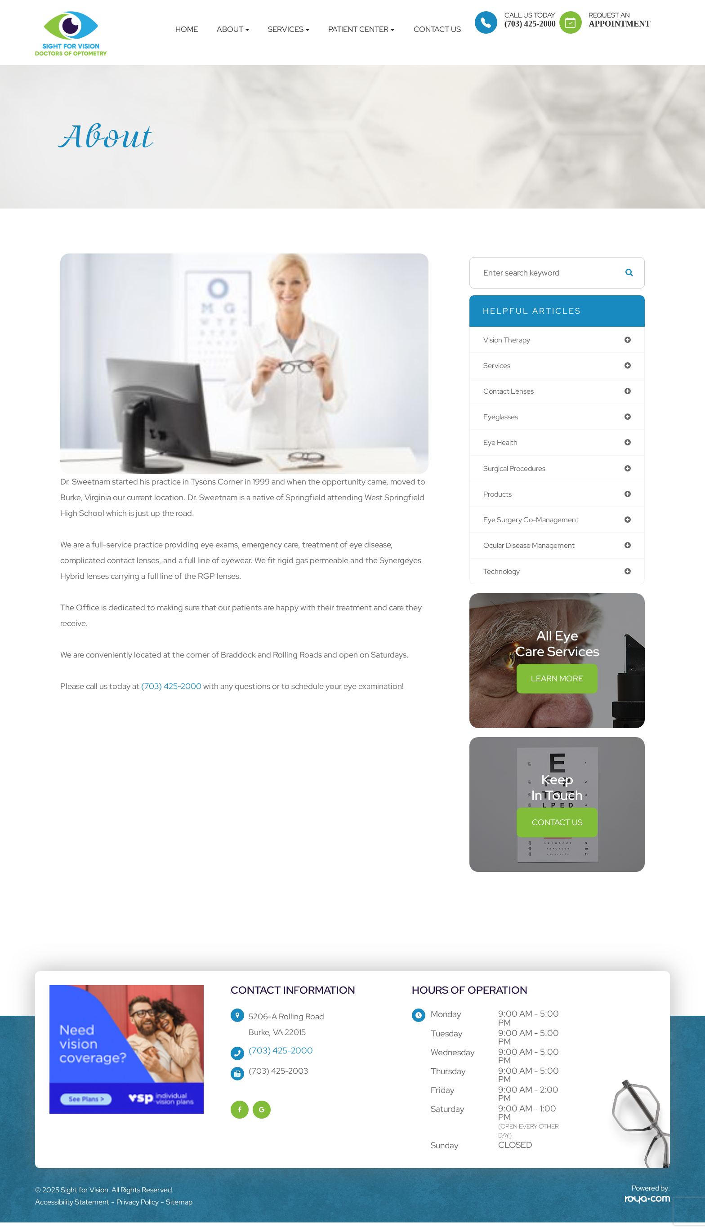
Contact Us (437, 29)
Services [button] (288, 29)
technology (504, 578)
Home (186, 29)
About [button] (233, 29)
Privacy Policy (137, 1209)
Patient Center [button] (361, 29)
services (498, 366)
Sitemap (179, 1209)
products (499, 499)
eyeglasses (503, 419)
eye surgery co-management (536, 525)
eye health (502, 446)
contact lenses (511, 393)
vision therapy (510, 340)
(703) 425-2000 (172, 686)
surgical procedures (518, 472)
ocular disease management (534, 552)
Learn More (557, 686)
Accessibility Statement (72, 1209)
